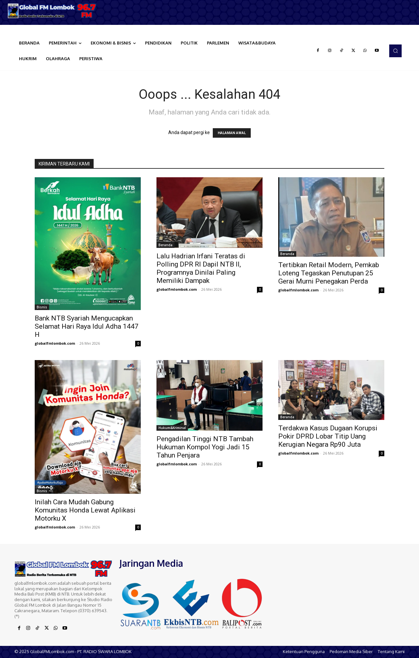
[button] (395, 50)
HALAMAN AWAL (232, 133)
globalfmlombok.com (55, 343)
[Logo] (52, 10)
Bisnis (42, 307)
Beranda (165, 245)
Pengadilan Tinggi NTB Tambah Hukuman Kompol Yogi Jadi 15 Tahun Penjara (204, 447)
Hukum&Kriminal (172, 427)
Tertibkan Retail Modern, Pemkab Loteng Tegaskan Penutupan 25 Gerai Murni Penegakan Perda (328, 273)
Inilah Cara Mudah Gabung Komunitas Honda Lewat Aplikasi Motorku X (85, 510)
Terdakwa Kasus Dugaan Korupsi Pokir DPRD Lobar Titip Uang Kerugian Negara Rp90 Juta (327, 436)
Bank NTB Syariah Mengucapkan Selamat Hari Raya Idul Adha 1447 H (86, 326)
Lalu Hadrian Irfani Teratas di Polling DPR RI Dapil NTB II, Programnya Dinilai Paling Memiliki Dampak (200, 268)
